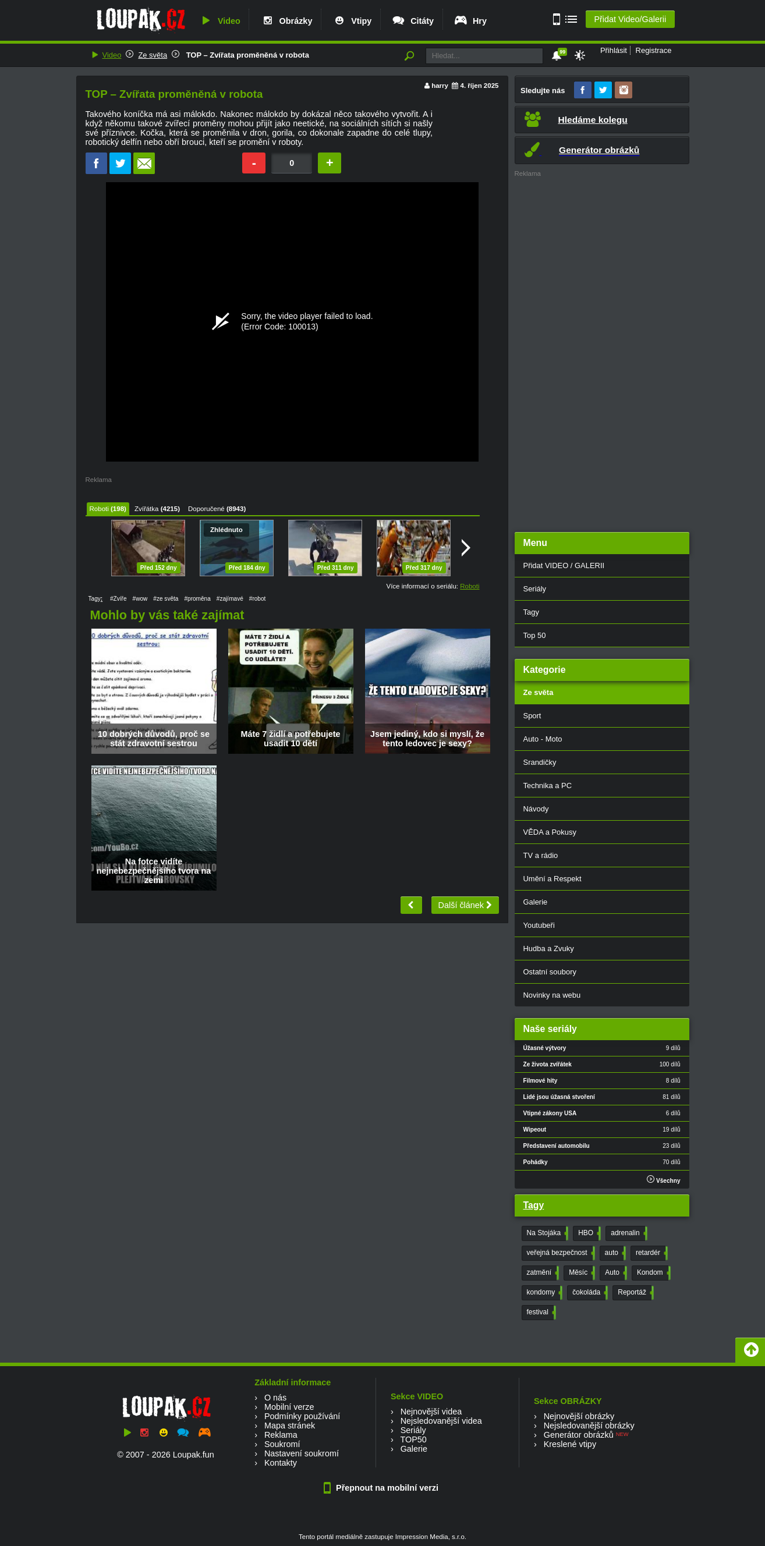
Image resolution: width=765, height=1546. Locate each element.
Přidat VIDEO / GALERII (564, 565)
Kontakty (280, 1462)
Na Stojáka (546, 1233)
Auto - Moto (542, 739)
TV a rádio (540, 855)
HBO (588, 1233)
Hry (470, 21)
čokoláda (588, 1293)
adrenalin (627, 1233)
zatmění (542, 1273)
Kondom (652, 1273)
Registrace (654, 50)
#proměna (197, 598)
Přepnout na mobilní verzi (382, 1487)
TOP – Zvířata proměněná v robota (246, 55)
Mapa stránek (289, 1425)
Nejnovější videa (431, 1411)
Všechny (663, 1179)
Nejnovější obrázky (579, 1416)
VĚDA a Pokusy (549, 832)
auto (614, 1253)
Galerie (535, 902)
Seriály (535, 588)
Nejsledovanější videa (441, 1421)
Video (219, 21)
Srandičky (540, 762)
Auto (615, 1273)
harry (439, 85)
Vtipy (351, 21)
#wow (140, 598)
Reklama (281, 1434)
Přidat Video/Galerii (630, 19)
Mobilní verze (289, 1407)
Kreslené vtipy (570, 1444)
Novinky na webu (552, 995)
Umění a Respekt (552, 878)
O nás (275, 1397)
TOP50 (413, 1439)
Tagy (531, 612)
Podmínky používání (302, 1416)
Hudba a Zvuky (548, 948)
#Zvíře (118, 598)
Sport (532, 715)
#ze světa (165, 598)
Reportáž (634, 1293)
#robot (257, 598)
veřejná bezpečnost (560, 1253)
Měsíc (581, 1273)
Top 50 (534, 635)
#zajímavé (230, 598)
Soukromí (282, 1444)
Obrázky (286, 21)
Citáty (412, 21)
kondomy (544, 1293)
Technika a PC (547, 785)
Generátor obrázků (579, 1434)
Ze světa (152, 55)
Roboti (99, 508)
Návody (536, 808)
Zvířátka (146, 508)
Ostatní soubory (549, 971)
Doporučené (206, 508)
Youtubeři (539, 925)
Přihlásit (613, 50)
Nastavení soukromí (301, 1453)
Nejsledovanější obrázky (589, 1425)
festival (540, 1313)
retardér (650, 1253)
